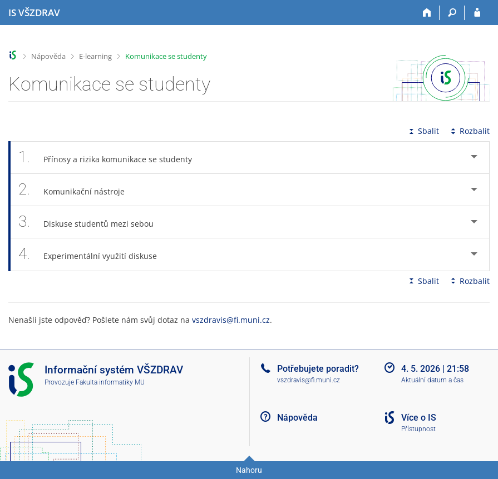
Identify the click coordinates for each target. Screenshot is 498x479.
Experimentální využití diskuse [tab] (93, 254)
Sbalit (423, 131)
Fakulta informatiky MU (110, 382)
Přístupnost (418, 429)
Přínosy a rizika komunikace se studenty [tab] (111, 157)
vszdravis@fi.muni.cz (231, 320)
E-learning (95, 56)
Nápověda (48, 56)
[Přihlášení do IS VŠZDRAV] (477, 13)
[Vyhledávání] (452, 13)
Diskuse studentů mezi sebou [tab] (92, 222)
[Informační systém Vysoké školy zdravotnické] (34, 13)
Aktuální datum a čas (432, 380)
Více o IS (418, 417)
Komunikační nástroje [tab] (77, 189)
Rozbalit (469, 131)
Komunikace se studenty (166, 56)
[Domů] (427, 13)
